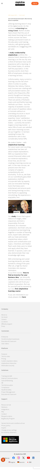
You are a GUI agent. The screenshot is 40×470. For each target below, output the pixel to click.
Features (4, 354)
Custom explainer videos (9, 361)
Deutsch (21, 462)
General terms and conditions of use (13, 423)
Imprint (3, 428)
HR (2, 383)
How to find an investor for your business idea (18, 275)
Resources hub (6, 405)
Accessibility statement (8, 432)
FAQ (2, 412)
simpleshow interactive (8, 363)
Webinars (4, 407)
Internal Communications (9, 378)
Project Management (8, 392)
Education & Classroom (8, 341)
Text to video (5, 356)
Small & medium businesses (10, 339)
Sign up (35, 3)
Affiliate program (6, 324)
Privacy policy (5, 425)
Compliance (5, 387)
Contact (4, 414)
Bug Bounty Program (8, 418)
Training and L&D (6, 376)
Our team (4, 317)
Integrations (5, 409)
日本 (29, 462)
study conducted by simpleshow (16, 53)
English (11, 462)
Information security (7, 365)
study (13, 216)
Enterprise (4, 337)
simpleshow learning (16, 145)
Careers (3, 319)
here (24, 297)
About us (4, 315)
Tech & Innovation (7, 385)
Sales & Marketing (7, 381)
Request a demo (6, 416)
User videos (5, 344)
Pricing (3, 359)
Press (3, 326)
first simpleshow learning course (18, 290)
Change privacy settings (9, 430)
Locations (4, 322)
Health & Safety (6, 390)
